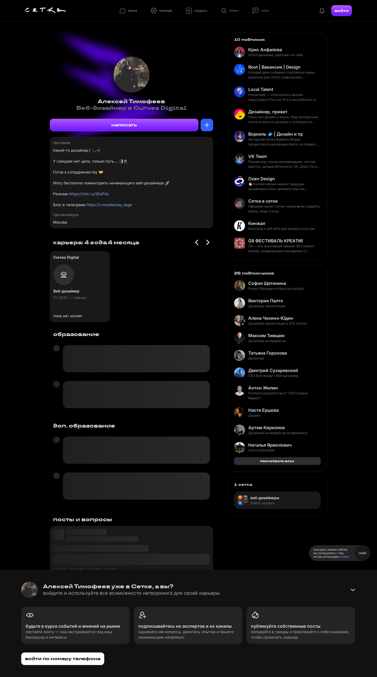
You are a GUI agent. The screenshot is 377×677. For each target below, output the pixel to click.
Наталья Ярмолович (270, 445)
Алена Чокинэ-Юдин (270, 318)
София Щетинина (267, 283)
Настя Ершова (263, 410)
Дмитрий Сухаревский (273, 370)
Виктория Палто (265, 300)
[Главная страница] (45, 10)
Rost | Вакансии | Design (274, 67)
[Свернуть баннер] (353, 590)
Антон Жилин (263, 388)
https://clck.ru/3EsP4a (89, 193)
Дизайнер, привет (267, 111)
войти (342, 10)
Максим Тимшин (266, 335)
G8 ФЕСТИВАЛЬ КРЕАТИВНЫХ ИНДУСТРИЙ (275, 240)
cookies (344, 557)
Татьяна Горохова (267, 353)
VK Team (257, 156)
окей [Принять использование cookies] (362, 553)
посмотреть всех (277, 461)
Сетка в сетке (263, 201)
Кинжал (256, 223)
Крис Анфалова (265, 49)
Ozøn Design (261, 178)
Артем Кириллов (266, 427)
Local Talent (260, 89)
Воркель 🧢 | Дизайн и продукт (275, 134)
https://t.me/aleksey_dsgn (109, 204)
